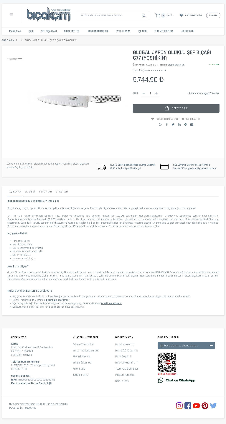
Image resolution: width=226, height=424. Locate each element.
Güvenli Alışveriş (81, 356)
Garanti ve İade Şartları (86, 350)
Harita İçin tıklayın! (21, 355)
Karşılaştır (193, 119)
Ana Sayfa (8, 40)
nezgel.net (30, 408)
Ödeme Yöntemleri (83, 344)
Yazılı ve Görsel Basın (127, 368)
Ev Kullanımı (123, 31)
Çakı (31, 31)
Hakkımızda (79, 368)
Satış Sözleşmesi (82, 362)
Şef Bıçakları (49, 31)
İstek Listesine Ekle (167, 119)
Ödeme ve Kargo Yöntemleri (205, 93)
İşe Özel (143, 31)
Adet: (135, 93)
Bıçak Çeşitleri (123, 356)
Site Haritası (122, 381)
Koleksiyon (187, 31)
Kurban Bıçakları (98, 31)
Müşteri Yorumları (125, 374)
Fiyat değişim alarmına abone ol (149, 70)
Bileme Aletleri (164, 31)
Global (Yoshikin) (176, 64)
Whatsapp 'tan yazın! (42, 365)
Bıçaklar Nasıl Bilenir (126, 362)
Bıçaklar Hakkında (125, 344)
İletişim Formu (80, 374)
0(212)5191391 (19, 369)
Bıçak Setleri (72, 31)
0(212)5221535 (19, 365)
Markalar (15, 31)
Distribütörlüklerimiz (126, 350)
